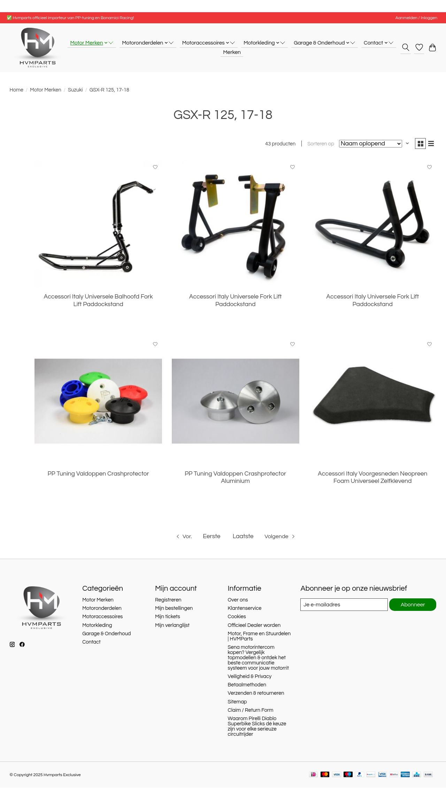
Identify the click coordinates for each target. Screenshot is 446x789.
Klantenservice (245, 609)
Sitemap (237, 703)
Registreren (168, 601)
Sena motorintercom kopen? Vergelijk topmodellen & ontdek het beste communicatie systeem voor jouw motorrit (258, 659)
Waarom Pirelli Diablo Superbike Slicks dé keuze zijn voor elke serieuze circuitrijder (257, 727)
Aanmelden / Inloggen (416, 18)
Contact (91, 643)
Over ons (238, 601)
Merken (232, 52)
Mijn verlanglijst (172, 626)
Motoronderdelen (102, 609)
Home (16, 90)
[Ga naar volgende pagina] (282, 538)
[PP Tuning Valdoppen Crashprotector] (98, 402)
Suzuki (75, 90)
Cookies (237, 618)
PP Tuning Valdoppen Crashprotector (98, 475)
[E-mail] (343, 606)
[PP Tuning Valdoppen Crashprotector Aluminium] (235, 402)
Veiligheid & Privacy (250, 677)
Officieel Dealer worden (254, 626)
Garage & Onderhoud (106, 635)
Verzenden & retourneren (256, 694)
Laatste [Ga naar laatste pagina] (242, 537)
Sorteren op (318, 145)
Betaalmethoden (247, 686)
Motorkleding (97, 626)
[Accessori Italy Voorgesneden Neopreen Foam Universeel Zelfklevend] (372, 402)
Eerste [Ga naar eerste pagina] (211, 537)
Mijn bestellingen (174, 609)
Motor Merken (45, 90)
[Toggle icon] (405, 47)
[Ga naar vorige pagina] (181, 538)
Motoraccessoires (102, 618)
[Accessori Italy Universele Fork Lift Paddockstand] (235, 225)
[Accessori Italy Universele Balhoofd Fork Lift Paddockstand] (98, 225)
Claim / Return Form (251, 711)
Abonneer (412, 606)
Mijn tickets (167, 618)
